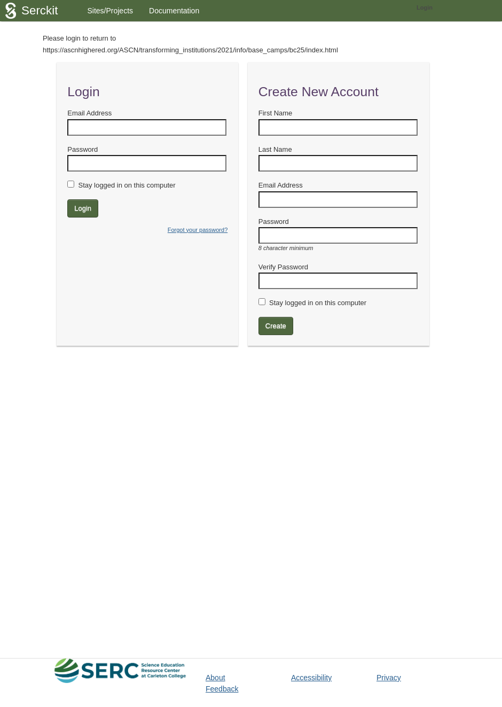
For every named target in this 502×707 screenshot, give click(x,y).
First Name (275, 113)
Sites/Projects (110, 10)
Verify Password (283, 267)
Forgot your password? (198, 230)
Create (275, 326)
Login (425, 7)
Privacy (389, 677)
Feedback (222, 689)
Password (82, 149)
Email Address (89, 113)
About (215, 677)
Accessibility (311, 677)
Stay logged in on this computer (126, 185)
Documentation (174, 10)
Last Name (275, 149)
